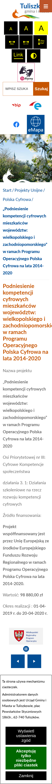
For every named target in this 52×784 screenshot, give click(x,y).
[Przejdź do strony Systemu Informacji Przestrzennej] (35, 124)
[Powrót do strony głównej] (7, 190)
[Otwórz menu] (46, 6)
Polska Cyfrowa (17, 199)
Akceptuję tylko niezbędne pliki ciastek (26, 758)
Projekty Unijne (29, 190)
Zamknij (26, 775)
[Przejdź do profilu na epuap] (35, 105)
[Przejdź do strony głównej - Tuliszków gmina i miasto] (26, 12)
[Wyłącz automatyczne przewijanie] (26, 649)
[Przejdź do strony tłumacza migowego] (26, 72)
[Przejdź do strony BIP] (16, 105)
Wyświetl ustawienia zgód (26, 736)
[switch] (12, 42)
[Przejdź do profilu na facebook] (16, 124)
